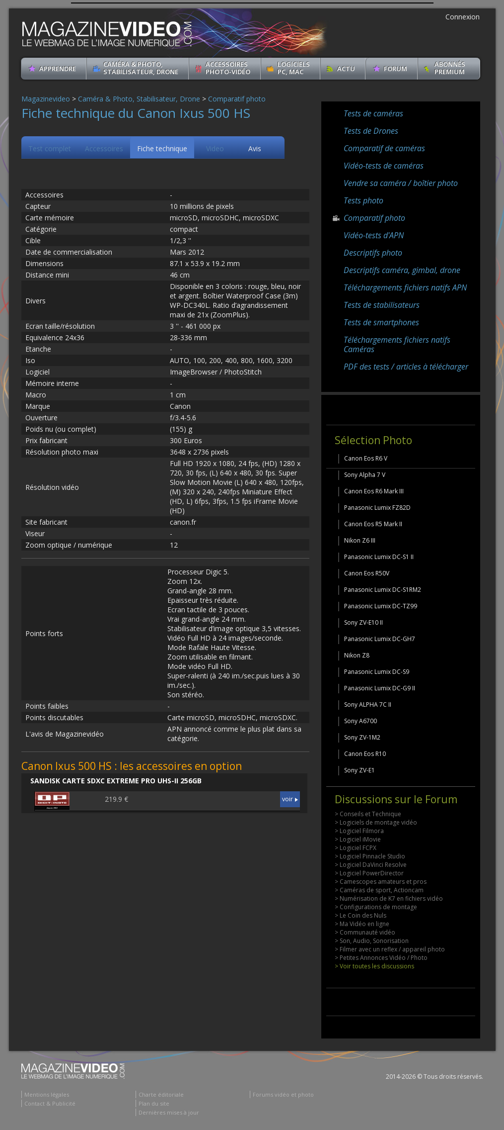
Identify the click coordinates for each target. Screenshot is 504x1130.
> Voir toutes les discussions (374, 966)
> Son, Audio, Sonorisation (372, 941)
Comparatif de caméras (384, 148)
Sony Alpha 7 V (364, 475)
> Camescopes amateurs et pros (381, 881)
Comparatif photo (237, 98)
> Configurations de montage (376, 907)
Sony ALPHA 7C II (367, 704)
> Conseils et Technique (368, 814)
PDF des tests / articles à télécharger (406, 366)
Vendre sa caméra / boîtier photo (401, 183)
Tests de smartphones (381, 322)
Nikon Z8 (356, 655)
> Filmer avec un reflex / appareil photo (390, 949)
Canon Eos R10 (365, 754)
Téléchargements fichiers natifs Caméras (397, 344)
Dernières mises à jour (169, 1112)
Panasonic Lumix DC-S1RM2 (382, 589)
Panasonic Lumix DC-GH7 (379, 639)
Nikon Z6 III (359, 540)
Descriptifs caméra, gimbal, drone (402, 270)
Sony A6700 (360, 721)
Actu (346, 68)
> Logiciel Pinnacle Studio (370, 856)
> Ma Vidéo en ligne (362, 924)
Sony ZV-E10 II (363, 622)
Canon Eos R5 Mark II (373, 524)
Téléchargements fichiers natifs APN (405, 287)
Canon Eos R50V (366, 573)
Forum (395, 68)
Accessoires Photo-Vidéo (228, 68)
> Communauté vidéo (365, 932)
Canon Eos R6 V (365, 458)
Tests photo (363, 200)
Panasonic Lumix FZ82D (377, 507)
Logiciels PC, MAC (294, 68)
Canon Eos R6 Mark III (374, 491)
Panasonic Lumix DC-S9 (376, 671)
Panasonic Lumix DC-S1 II (379, 557)
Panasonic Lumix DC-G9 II (379, 688)
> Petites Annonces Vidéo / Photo (381, 957)
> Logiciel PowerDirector (369, 873)
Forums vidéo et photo (283, 1094)
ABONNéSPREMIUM (449, 68)
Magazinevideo (45, 98)
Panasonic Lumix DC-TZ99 (380, 606)
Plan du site (154, 1103)
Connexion (462, 16)
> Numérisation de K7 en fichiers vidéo (389, 898)
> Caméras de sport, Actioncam (379, 890)
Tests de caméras (373, 113)
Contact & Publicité (49, 1103)
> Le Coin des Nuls (360, 915)
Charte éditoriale (161, 1094)
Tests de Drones (371, 130)
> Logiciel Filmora (359, 831)
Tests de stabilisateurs (382, 304)
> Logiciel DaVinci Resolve (371, 864)
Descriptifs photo (373, 252)
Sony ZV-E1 (359, 770)
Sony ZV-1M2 (362, 737)
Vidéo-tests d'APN (374, 235)
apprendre (57, 68)
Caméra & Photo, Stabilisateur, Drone (140, 68)
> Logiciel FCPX (355, 848)
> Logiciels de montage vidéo (376, 822)
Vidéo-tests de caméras (384, 165)
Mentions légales (46, 1094)
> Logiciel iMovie (358, 839)
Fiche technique (162, 148)
